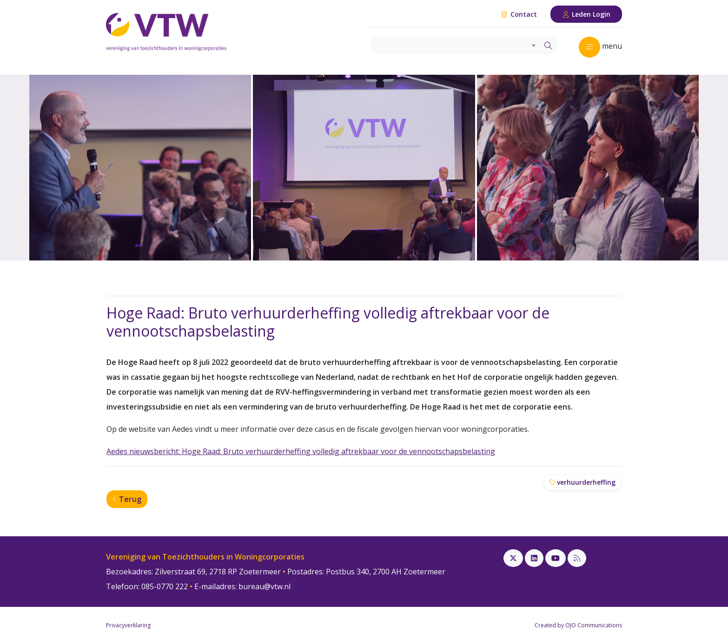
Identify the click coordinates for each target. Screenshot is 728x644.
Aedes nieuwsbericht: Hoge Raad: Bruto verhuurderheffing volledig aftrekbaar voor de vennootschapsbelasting (300, 451)
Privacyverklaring (128, 625)
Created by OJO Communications (578, 625)
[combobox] (455, 45)
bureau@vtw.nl (264, 586)
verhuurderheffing (582, 482)
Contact (518, 14)
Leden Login (586, 14)
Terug (127, 499)
